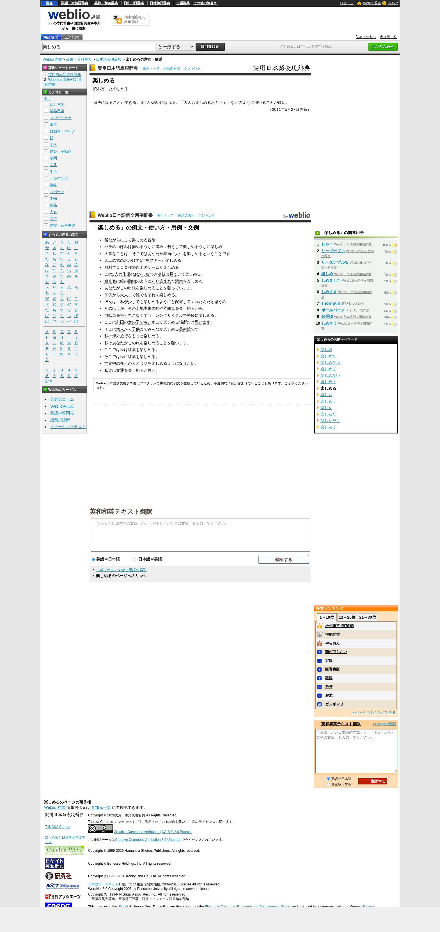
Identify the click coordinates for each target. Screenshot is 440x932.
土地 (140, 308)
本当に (169, 253)
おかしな (142, 274)
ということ (212, 253)
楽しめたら (330, 362)
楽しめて (328, 369)
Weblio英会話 (62, 406)
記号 (49, 381)
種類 (132, 267)
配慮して (183, 301)
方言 (53, 219)
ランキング (192, 68)
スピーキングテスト (68, 426)
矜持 (329, 687)
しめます (329, 292)
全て (47, 98)
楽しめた (328, 356)
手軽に (193, 315)
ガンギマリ (334, 704)
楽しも (326, 394)
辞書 (49, 3)
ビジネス (57, 104)
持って (126, 315)
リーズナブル (333, 251)
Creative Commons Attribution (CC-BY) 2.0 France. (152, 832)
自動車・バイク (62, 131)
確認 (329, 678)
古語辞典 (183, 3)
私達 (108, 370)
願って (173, 288)
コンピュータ (61, 118)
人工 (108, 260)
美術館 (185, 329)
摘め (136, 246)
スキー (156, 260)
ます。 (189, 288)
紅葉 (132, 349)
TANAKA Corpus (57, 827)
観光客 (110, 281)
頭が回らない (336, 652)
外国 (120, 322)
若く (171, 246)
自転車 (110, 315)
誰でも (142, 295)
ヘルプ (393, 3)
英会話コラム (62, 399)
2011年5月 (281, 109)
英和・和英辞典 (106, 3)
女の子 (134, 322)
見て (173, 274)
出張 (132, 288)
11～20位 (347, 617)
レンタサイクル (169, 315)
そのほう (112, 308)
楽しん (326, 407)
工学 (53, 145)
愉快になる (103, 102)
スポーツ (57, 192)
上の (144, 267)
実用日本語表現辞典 (118, 68)
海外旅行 (120, 336)
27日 (295, 109)
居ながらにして (118, 240)
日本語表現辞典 (109, 59)
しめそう (329, 323)
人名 (53, 212)
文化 (53, 165)
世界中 (110, 363)
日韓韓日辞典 (160, 3)
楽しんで (328, 427)
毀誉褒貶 (332, 669)
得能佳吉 (332, 634)
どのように (244, 102)
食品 (53, 205)
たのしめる (119, 88)
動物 (132, 281)
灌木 (179, 281)
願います (179, 343)
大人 (187, 102)
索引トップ (151, 68)
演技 (162, 274)
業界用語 (57, 111)
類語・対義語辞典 (74, 3)
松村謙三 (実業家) (339, 626)
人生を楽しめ (187, 253)
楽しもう (328, 401)
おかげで (132, 260)
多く (124, 363)
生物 (53, 198)
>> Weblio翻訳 (385, 724)
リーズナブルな (335, 262)
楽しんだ (328, 414)
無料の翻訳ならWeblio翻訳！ (134, 19)
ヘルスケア (59, 178)
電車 (53, 124)
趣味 (53, 185)
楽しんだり (330, 420)
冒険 (151, 240)
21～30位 (367, 617)
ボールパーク (333, 310)
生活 (53, 171)
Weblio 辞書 (372, 3)
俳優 (126, 274)
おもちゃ (219, 102)
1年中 (145, 260)
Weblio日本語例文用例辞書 (125, 215)
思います (202, 322)
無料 (108, 267)
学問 (53, 158)
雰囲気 (169, 308)
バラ (108, 246)
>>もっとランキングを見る (374, 712)
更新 (303, 109)
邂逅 (329, 695)
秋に (124, 356)
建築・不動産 (61, 151)
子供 (108, 295)
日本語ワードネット (103, 884)
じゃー (327, 244)
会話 (144, 363)
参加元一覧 (388, 37)
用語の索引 (171, 68)
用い (258, 102)
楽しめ (216, 246)
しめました (331, 280)
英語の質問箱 (62, 413)
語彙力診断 (60, 420)
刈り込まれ (161, 281)
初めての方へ (366, 37)
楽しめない (330, 375)
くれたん (199, 301)
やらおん (332, 643)
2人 (115, 274)
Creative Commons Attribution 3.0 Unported (148, 840)
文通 (120, 370)
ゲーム (153, 267)
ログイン (347, 3)
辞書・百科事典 (79, 59)
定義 (329, 660)
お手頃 (327, 316)
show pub (330, 303)
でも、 (146, 322)
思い (156, 102)
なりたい (187, 363)
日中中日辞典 (134, 3)
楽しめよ (328, 382)
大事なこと (114, 253)
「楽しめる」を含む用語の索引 (121, 570)
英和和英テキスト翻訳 (121, 511)
